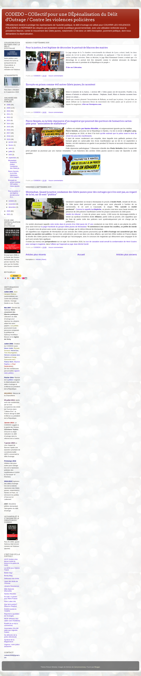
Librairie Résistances (11, 586)
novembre (12, 204)
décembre (12, 207)
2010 (9, 111)
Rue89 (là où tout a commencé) (11, 624)
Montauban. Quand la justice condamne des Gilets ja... (14, 164)
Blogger (97, 667)
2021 (9, 214)
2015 (9, 127)
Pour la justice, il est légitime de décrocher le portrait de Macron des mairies (67, 47)
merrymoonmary (80, 667)
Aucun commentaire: (56, 76)
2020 (9, 211)
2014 (9, 123)
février (11, 145)
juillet (11, 151)
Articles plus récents (36, 254)
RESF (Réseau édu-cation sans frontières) (12, 619)
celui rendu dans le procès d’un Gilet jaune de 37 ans (71, 224)
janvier (11, 142)
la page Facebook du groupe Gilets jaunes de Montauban (64, 227)
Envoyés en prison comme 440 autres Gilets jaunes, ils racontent (60, 84)
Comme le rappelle (88, 209)
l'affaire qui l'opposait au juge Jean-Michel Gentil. (69, 244)
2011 (9, 114)
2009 (9, 108)
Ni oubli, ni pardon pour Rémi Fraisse (10, 597)
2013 (9, 120)
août (10, 154)
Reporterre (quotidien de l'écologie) (11, 615)
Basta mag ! (8, 573)
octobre (11, 201)
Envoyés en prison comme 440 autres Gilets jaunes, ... (14, 184)
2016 (9, 130)
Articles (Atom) (41, 259)
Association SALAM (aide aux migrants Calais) (11, 630)
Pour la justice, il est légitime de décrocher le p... (14, 194)
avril (10, 148)
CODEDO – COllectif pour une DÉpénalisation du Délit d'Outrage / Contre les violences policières (61, 17)
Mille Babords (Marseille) (9, 590)
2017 (9, 133)
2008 (9, 105)
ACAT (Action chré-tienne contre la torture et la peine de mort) (11, 562)
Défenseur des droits (11, 578)
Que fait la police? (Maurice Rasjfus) (10, 605)
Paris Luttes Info (10, 601)
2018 (9, 136)
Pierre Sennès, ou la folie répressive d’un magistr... (14, 174)
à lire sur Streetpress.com (91, 104)
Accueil (81, 254)
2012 (9, 117)
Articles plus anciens (126, 254)
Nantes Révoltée (10, 594)
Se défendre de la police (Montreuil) (10, 636)
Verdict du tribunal (73, 214)
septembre (13, 158)
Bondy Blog (8, 576)
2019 (9, 139)
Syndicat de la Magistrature (9, 641)
